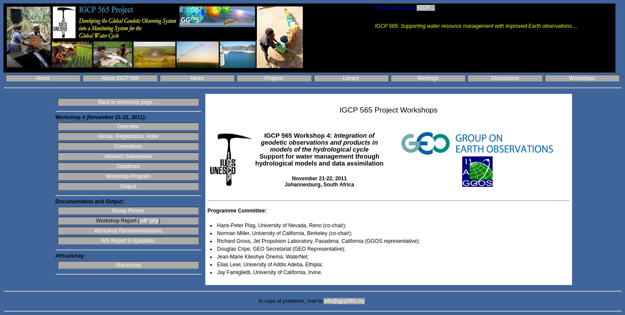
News (197, 78)
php (154, 221)
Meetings (428, 78)
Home (43, 78)
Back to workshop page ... (128, 102)
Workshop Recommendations (128, 231)
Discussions (505, 78)
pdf (143, 221)
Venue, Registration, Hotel (128, 136)
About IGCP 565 (120, 78)
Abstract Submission (128, 156)
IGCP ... (426, 8)
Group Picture (128, 211)
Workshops (582, 78)
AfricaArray (128, 265)
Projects (274, 78)
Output (128, 186)
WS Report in (128, 241)
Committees (128, 146)
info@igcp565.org (344, 301)
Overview (128, 126)
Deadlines (128, 166)
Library (351, 78)
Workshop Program (128, 176)
